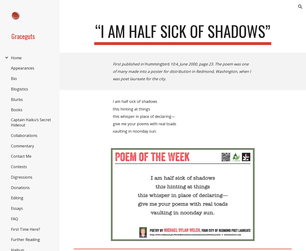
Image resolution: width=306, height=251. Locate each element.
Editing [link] (17, 198)
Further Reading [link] (25, 239)
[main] (182, 33)
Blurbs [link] (17, 99)
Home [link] (16, 57)
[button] (300, 6)
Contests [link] (19, 166)
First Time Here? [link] (25, 229)
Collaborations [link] (24, 135)
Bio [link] (14, 78)
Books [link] (16, 109)
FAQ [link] (14, 218)
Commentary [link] (22, 146)
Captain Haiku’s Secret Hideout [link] (31, 122)
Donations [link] (20, 187)
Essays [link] (17, 208)
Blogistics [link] (19, 89)
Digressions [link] (21, 177)
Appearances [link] (22, 68)
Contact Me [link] (21, 156)
